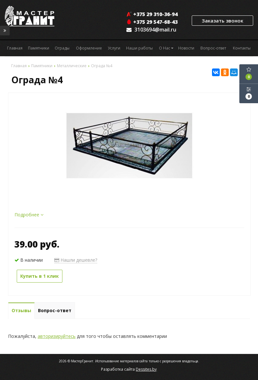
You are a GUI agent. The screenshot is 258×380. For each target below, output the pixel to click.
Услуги (114, 48)
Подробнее (28, 215)
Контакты (242, 48)
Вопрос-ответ (213, 48)
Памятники (38, 48)
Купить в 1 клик (39, 276)
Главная (15, 48)
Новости (186, 48)
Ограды (62, 48)
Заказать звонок (222, 20)
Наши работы (139, 48)
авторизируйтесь (57, 336)
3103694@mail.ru (155, 29)
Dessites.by (146, 369)
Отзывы (21, 310)
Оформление (89, 48)
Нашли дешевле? (75, 260)
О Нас (166, 48)
